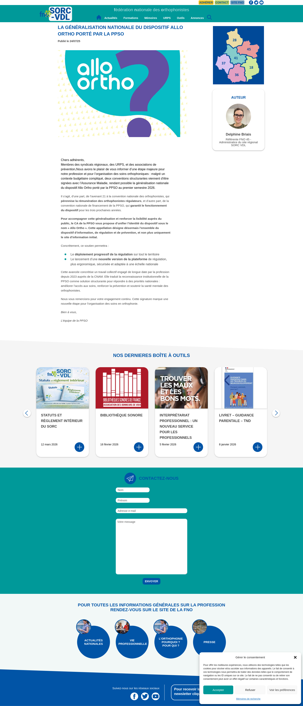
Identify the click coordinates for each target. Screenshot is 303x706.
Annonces (197, 17)
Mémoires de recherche (248, 699)
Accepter (218, 690)
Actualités (110, 17)
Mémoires (150, 17)
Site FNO (237, 2)
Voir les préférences (282, 690)
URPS (167, 17)
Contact (221, 2)
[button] (295, 657)
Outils (181, 17)
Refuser (250, 690)
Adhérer (206, 2)
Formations (130, 17)
